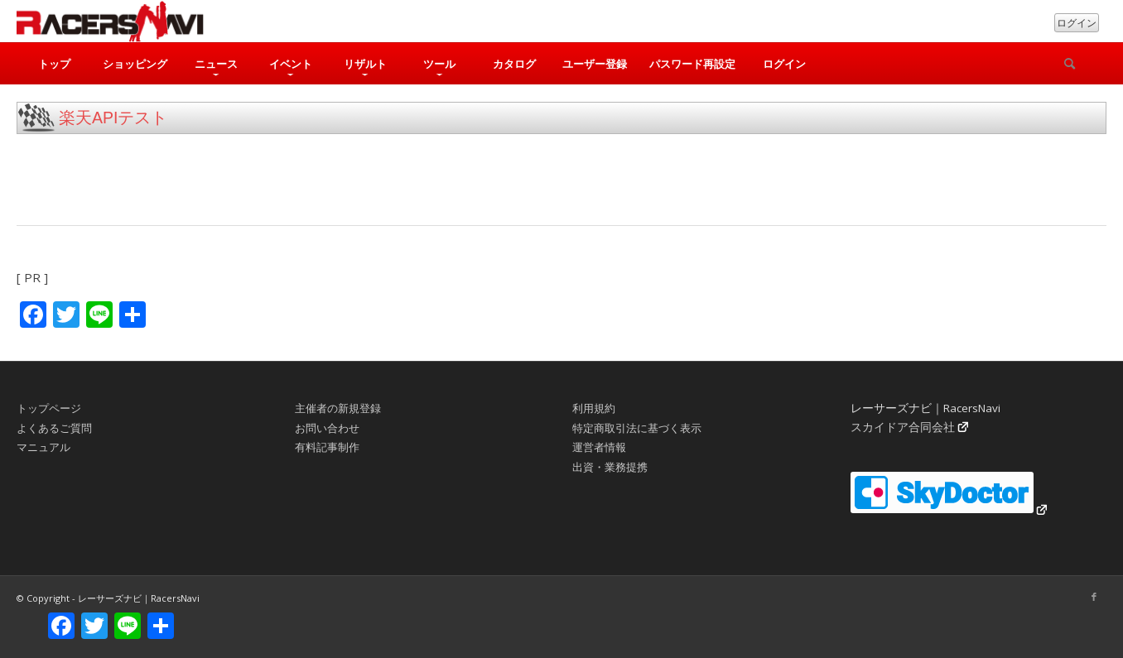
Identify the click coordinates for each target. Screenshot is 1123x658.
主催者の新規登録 (338, 408)
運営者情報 (599, 446)
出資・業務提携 (610, 466)
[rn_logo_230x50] (110, 21)
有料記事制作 (327, 446)
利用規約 (593, 408)
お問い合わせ (327, 427)
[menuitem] (54, 63)
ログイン (1076, 23)
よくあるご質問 (54, 427)
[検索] (1069, 63)
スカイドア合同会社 (903, 427)
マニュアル (43, 446)
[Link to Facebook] (1094, 596)
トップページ (49, 408)
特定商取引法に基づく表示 (636, 427)
